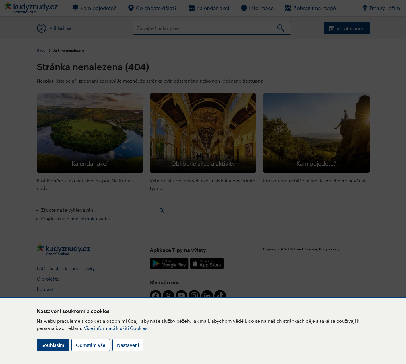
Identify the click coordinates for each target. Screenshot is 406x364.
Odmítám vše (90, 345)
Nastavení (128, 345)
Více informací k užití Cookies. (116, 328)
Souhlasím (52, 345)
